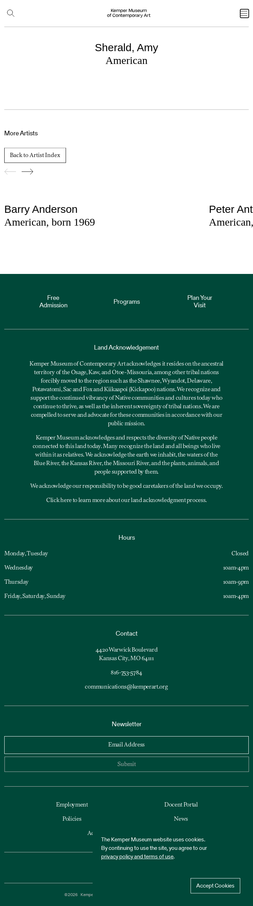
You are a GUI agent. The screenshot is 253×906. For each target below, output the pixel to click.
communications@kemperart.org (126, 687)
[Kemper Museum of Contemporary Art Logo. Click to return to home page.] (128, 13)
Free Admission (53, 301)
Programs (127, 301)
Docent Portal (181, 805)
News (181, 819)
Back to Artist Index (35, 155)
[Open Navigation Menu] (244, 13)
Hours (127, 537)
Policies (71, 819)
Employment (72, 805)
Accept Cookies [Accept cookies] (215, 885)
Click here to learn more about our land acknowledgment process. (126, 500)
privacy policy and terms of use (137, 856)
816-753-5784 (126, 673)
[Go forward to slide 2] (27, 172)
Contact (127, 633)
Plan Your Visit (199, 301)
